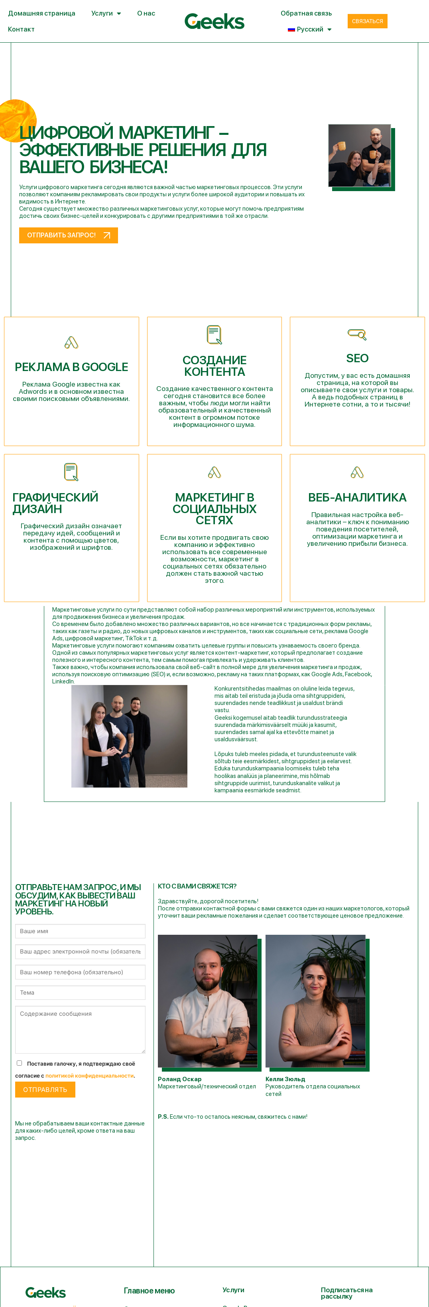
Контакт (21, 29)
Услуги (106, 13)
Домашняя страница (41, 13)
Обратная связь (306, 13)
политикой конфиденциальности (89, 1075)
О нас (146, 13)
